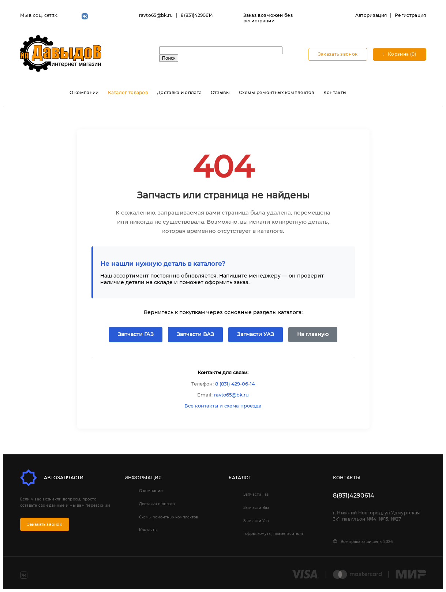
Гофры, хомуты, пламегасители (273, 533)
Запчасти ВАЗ (195, 334)
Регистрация (410, 15)
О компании (84, 92)
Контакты (334, 92)
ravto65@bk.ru (156, 15)
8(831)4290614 (197, 15)
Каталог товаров (128, 92)
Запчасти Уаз (256, 520)
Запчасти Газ (256, 494)
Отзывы (220, 92)
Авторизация (371, 15)
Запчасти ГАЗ (136, 334)
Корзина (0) (399, 54)
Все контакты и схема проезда (223, 406)
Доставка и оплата (179, 92)
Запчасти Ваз (256, 507)
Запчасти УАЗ (255, 334)
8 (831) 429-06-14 (235, 384)
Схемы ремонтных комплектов (276, 92)
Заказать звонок (338, 54)
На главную (313, 334)
